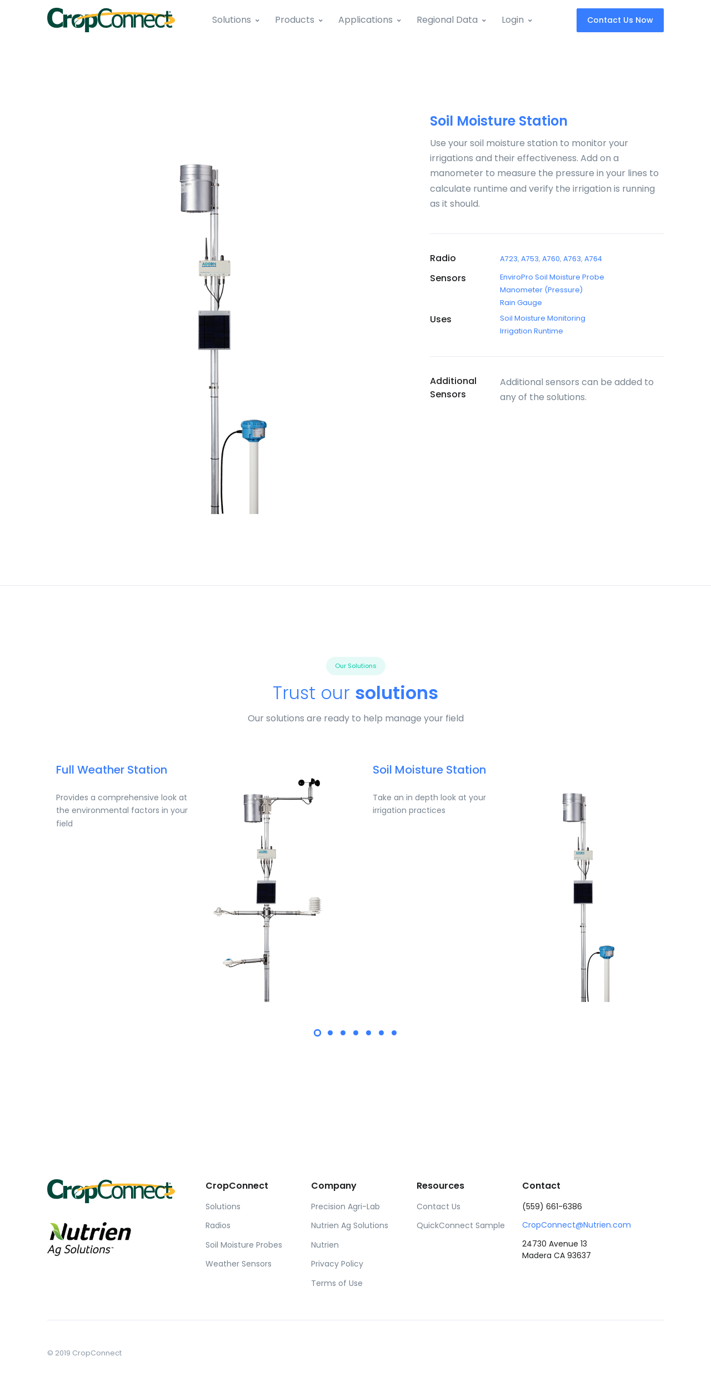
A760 (551, 258)
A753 (530, 258)
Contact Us (438, 1206)
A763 (572, 258)
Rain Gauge (521, 302)
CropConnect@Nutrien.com (576, 1224)
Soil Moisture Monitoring (542, 318)
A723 (509, 258)
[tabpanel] (197, 881)
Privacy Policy (337, 1263)
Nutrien (325, 1244)
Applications (365, 19)
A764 (593, 258)
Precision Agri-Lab (345, 1206)
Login (513, 19)
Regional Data (447, 19)
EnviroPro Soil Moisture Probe (552, 277)
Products (294, 19)
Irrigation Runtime (531, 331)
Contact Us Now (620, 20)
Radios (218, 1225)
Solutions (231, 19)
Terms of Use (337, 1283)
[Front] (111, 20)
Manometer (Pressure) (541, 290)
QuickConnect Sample (461, 1225)
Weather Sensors (239, 1263)
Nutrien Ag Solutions (349, 1225)
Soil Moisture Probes (244, 1244)
